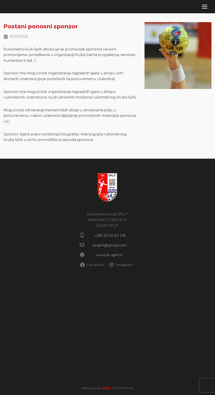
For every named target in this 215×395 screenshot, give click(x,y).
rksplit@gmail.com (110, 245)
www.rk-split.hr (109, 255)
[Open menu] (204, 6)
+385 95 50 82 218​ (110, 235)
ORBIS (106, 388)
